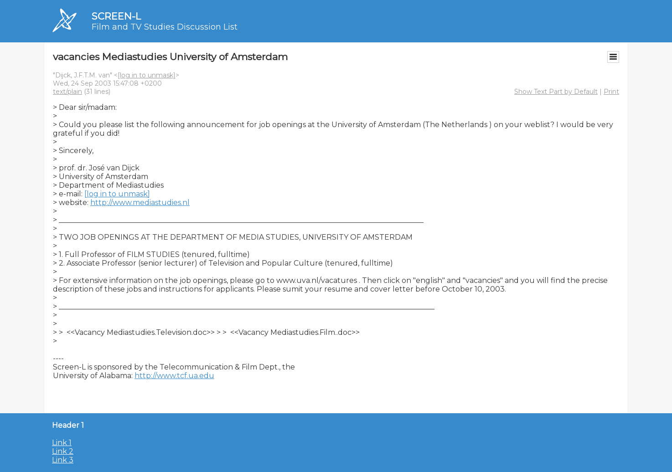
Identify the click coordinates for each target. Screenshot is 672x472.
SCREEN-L (116, 16)
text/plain (67, 91)
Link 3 (62, 460)
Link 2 (62, 451)
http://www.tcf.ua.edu (174, 375)
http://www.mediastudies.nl (140, 202)
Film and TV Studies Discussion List (165, 27)
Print (611, 91)
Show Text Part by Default (556, 91)
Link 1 (62, 442)
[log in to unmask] (147, 75)
